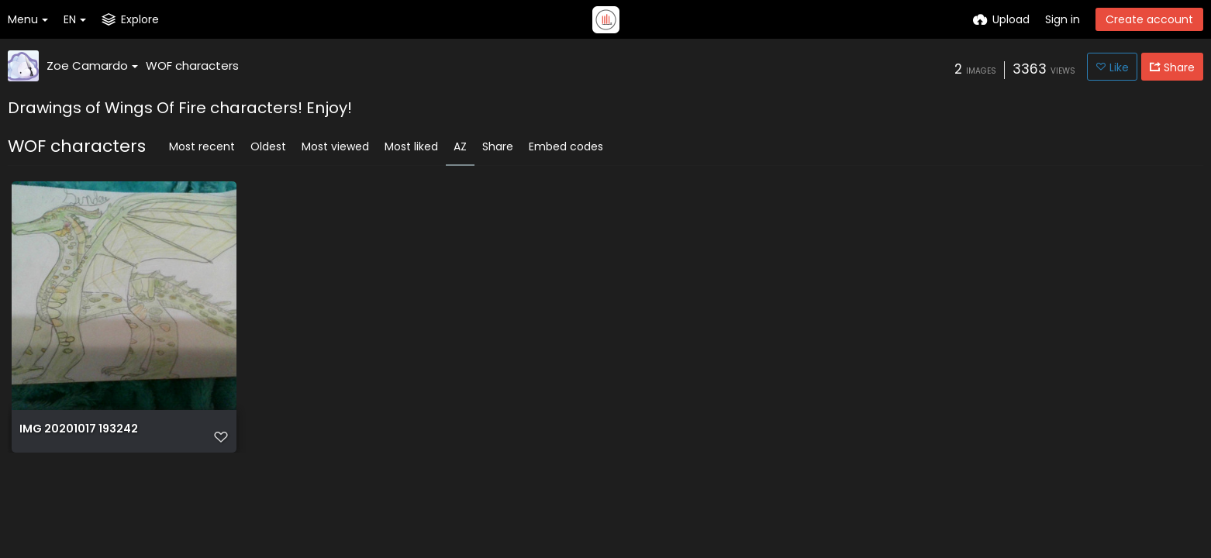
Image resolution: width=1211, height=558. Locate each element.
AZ (460, 146)
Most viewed (335, 146)
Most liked (411, 146)
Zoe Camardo (92, 65)
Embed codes (566, 146)
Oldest (268, 146)
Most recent (202, 146)
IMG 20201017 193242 (78, 429)
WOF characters (192, 65)
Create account (1149, 19)
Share (497, 146)
